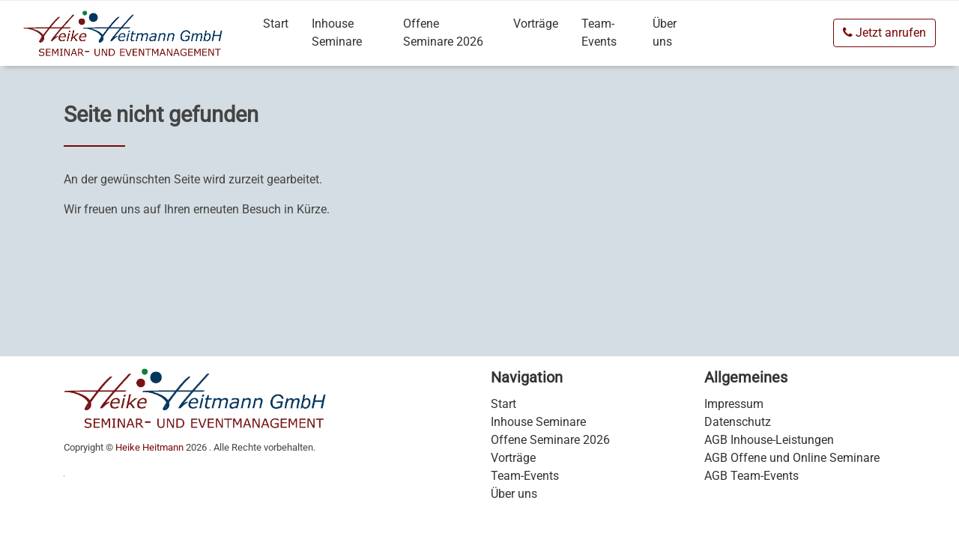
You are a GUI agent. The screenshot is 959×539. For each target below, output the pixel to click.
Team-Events (599, 32)
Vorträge (535, 23)
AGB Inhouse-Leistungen (769, 440)
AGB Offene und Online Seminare (792, 458)
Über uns (665, 32)
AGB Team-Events (751, 476)
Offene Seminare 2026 (443, 32)
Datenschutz (737, 422)
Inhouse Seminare (337, 32)
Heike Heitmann (149, 447)
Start (275, 23)
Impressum (733, 404)
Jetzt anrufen (884, 32)
